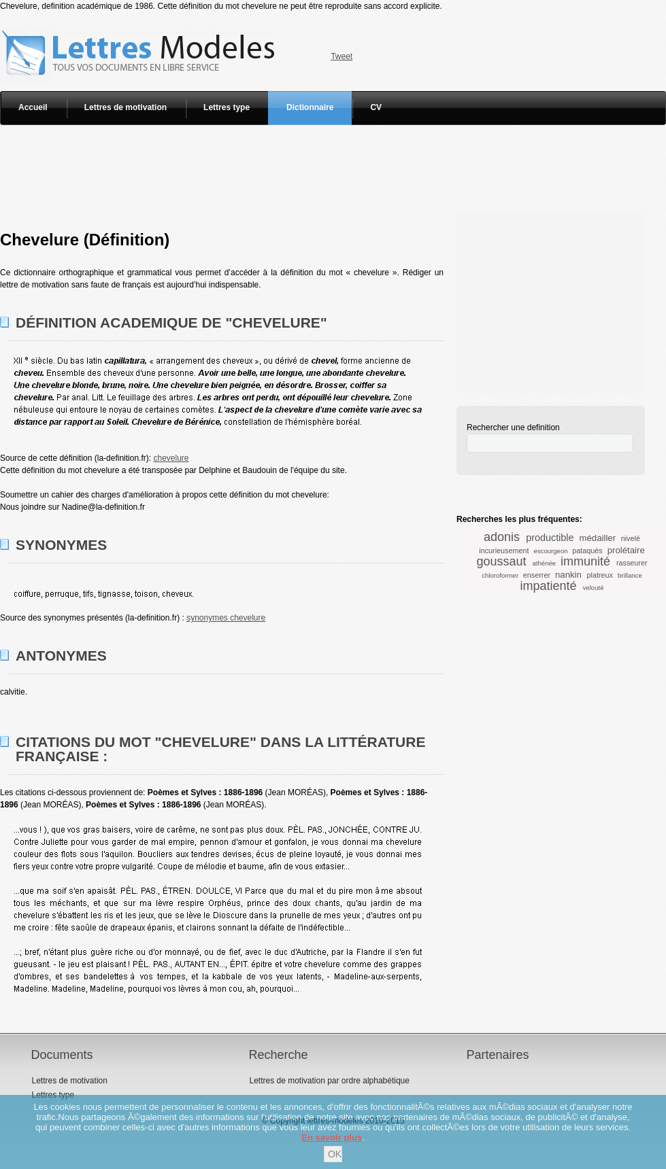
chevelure (170, 458)
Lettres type (226, 107)
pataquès (587, 550)
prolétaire (626, 550)
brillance (630, 575)
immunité (585, 561)
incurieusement (504, 550)
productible (549, 537)
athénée (544, 563)
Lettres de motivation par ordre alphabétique (329, 1080)
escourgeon (550, 551)
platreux (600, 575)
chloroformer (500, 575)
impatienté (548, 586)
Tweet (341, 56)
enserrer (536, 575)
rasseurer (632, 563)
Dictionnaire (309, 107)
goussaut (501, 561)
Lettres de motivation (125, 107)
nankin (568, 575)
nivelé (630, 538)
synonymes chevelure (225, 618)
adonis (502, 537)
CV (376, 107)
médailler (598, 538)
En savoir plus (331, 1137)
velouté (593, 587)
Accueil (33, 107)
